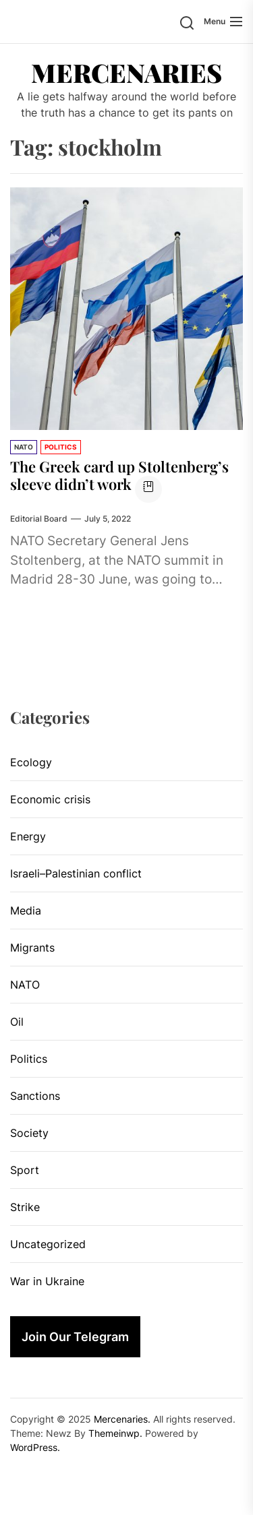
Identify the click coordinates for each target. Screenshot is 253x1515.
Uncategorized (48, 1244)
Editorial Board (38, 519)
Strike (25, 1207)
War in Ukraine (47, 1281)
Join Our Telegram (75, 1337)
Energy (28, 836)
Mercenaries (126, 72)
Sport (24, 1170)
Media (25, 910)
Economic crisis (50, 799)
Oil (17, 1021)
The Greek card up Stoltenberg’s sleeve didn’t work (119, 475)
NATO (23, 447)
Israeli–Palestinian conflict (76, 873)
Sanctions (35, 1096)
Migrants (32, 947)
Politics (61, 447)
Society (29, 1133)
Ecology (31, 762)
